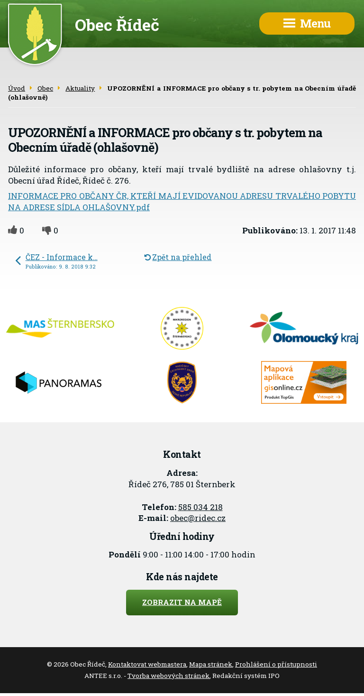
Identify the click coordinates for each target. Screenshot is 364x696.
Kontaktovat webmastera (147, 664)
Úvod (16, 88)
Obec (45, 88)
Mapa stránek (210, 664)
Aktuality (80, 88)
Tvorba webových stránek (168, 675)
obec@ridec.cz (198, 517)
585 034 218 (200, 506)
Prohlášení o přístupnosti (276, 664)
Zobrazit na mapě (182, 602)
